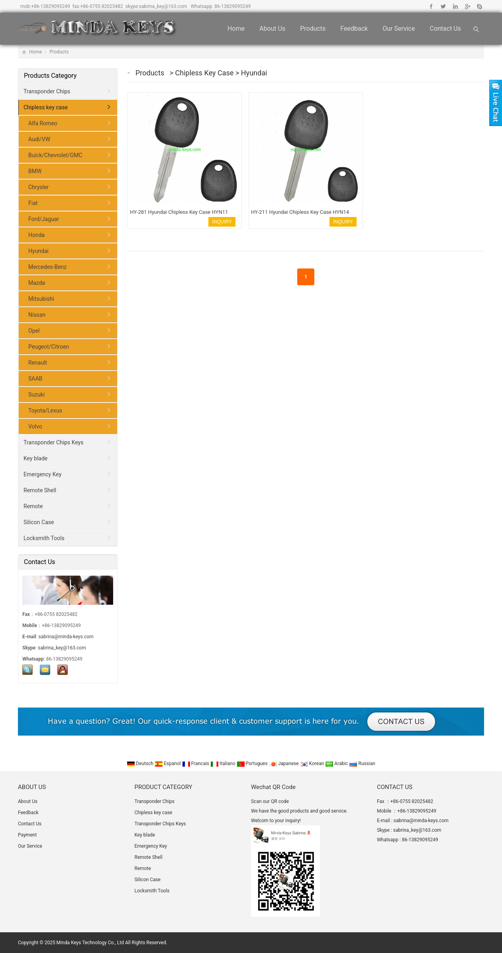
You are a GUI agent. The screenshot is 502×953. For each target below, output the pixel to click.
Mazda (36, 283)
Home (236, 28)
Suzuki (36, 394)
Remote (33, 506)
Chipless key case (205, 73)
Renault (37, 362)
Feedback (354, 28)
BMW (34, 171)
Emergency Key (42, 474)
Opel (33, 331)
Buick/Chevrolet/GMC (55, 155)
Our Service (398, 28)
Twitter (443, 6)
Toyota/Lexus (45, 410)
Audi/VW (39, 139)
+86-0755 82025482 (101, 6)
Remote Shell (40, 490)
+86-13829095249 (50, 6)
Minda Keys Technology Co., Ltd (90, 942)
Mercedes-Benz (47, 267)
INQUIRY (222, 222)
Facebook (431, 6)
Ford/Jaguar (43, 219)
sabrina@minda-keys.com (66, 636)
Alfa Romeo (42, 123)
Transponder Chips (47, 91)
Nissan (36, 315)
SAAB (35, 378)
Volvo (35, 426)
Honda (36, 235)
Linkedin (455, 6)
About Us (272, 28)
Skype (479, 6)
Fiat (32, 203)
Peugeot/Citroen (48, 346)
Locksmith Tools (44, 538)
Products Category (50, 75)
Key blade (35, 458)
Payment (27, 835)
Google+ (467, 6)
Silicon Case (39, 522)
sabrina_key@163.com (163, 6)
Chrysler (38, 187)
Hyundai (254, 73)
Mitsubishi (41, 299)
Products (313, 28)
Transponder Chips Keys (54, 442)
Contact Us (445, 28)
